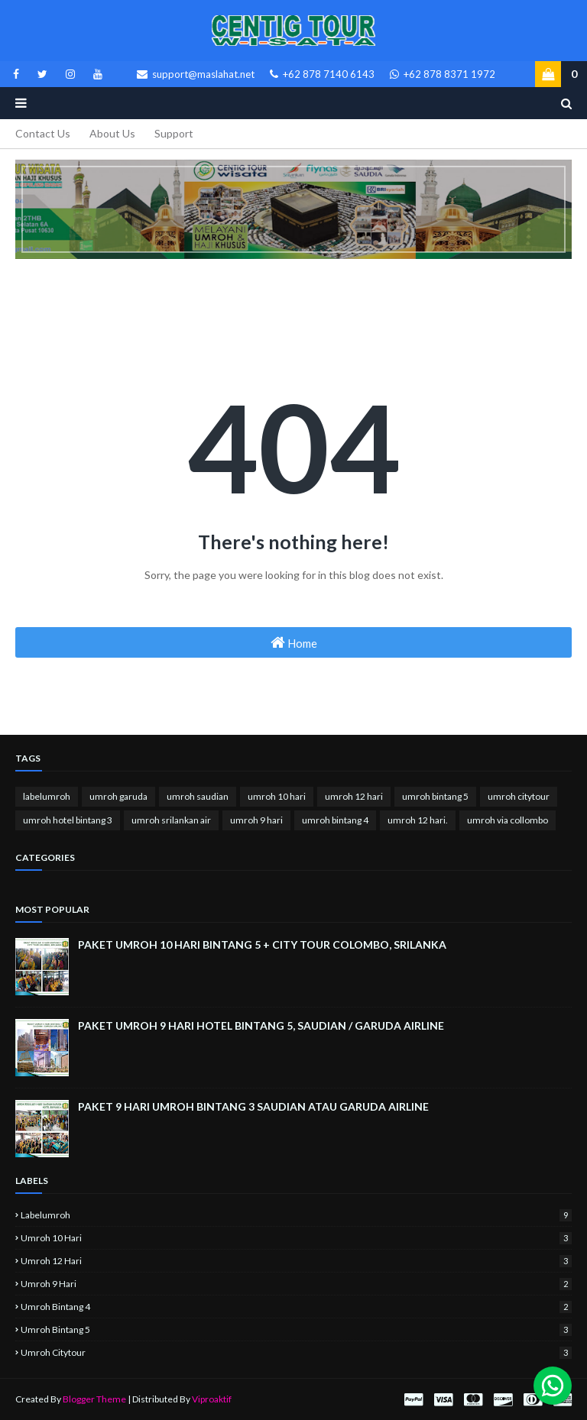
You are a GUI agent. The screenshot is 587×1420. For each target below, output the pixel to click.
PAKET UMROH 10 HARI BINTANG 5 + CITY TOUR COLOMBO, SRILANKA (262, 944)
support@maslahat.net (196, 74)
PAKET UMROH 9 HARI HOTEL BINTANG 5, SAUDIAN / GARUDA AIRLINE (261, 1025)
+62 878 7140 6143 (322, 74)
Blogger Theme (94, 1399)
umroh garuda (118, 796)
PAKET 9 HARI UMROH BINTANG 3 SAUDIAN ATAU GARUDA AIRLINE (253, 1106)
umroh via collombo (507, 820)
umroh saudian (198, 796)
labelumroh (46, 796)
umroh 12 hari (354, 796)
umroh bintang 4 (335, 820)
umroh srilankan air (171, 820)
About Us (112, 133)
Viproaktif (212, 1399)
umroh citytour (519, 796)
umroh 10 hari (277, 796)
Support (173, 133)
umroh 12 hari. (418, 820)
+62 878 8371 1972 (442, 74)
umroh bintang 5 (435, 796)
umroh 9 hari (256, 820)
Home (294, 642)
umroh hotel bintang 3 (67, 820)
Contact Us (42, 133)
